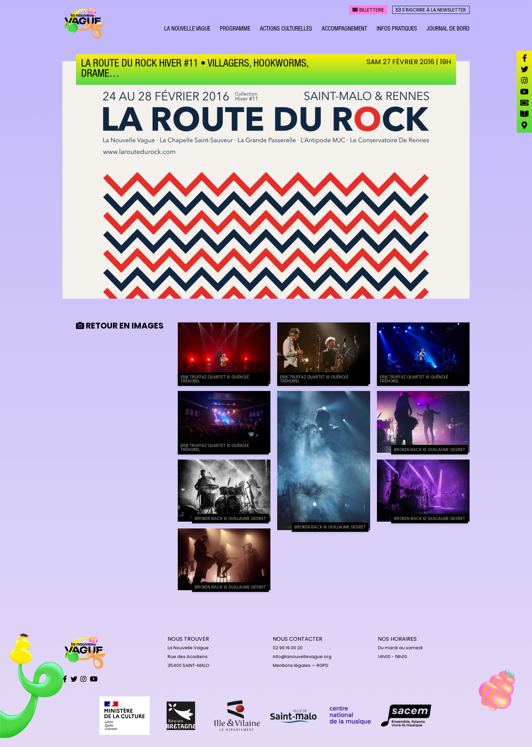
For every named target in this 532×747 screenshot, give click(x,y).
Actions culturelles (286, 30)
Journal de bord (448, 30)
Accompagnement (344, 30)
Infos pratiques (397, 30)
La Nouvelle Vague (187, 30)
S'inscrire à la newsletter (431, 10)
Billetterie (368, 10)
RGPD (322, 665)
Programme (235, 30)
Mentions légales (291, 665)
